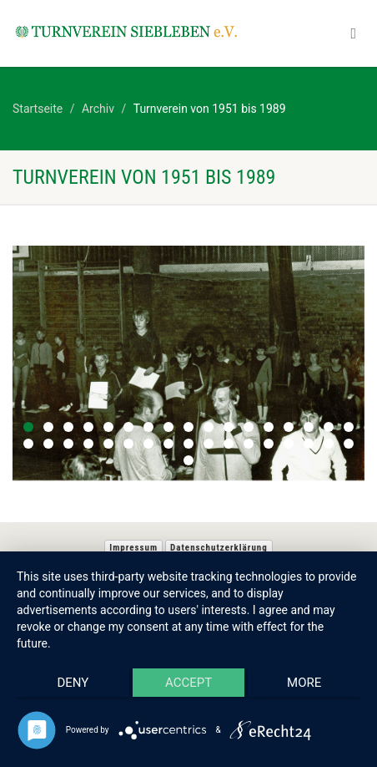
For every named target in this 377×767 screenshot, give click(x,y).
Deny (72, 682)
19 (48, 444)
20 (68, 444)
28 (229, 444)
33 (329, 444)
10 (209, 427)
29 (249, 444)
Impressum (133, 547)
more (304, 682)
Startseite (38, 108)
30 (269, 444)
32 (309, 444)
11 (229, 427)
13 (269, 427)
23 (128, 444)
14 (289, 427)
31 (289, 444)
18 (28, 444)
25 (168, 444)
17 (349, 427)
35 (188, 460)
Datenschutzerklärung (219, 547)
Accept (188, 682)
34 (349, 444)
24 (148, 444)
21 (88, 444)
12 (249, 427)
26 (188, 444)
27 (209, 444)
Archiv (98, 108)
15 (309, 427)
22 (108, 444)
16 (329, 427)
